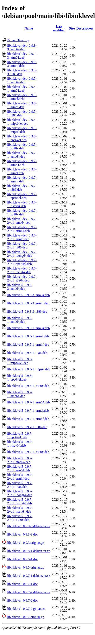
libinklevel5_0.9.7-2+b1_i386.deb (19, 484)
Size (72, 28)
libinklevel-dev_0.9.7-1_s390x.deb (22, 212)
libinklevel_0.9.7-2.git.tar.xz (26, 608)
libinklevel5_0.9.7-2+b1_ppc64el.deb (19, 501)
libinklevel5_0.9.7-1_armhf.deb (28, 419)
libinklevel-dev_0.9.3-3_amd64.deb (22, 47)
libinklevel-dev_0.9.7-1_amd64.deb (22, 154)
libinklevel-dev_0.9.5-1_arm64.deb (22, 88)
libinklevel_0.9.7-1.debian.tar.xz (28, 575)
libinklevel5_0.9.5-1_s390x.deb (28, 386)
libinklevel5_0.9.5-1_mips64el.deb (19, 361)
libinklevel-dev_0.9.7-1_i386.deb (22, 187)
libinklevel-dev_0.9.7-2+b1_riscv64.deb (22, 270)
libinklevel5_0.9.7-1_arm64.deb (28, 402)
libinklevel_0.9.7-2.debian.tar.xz (28, 592)
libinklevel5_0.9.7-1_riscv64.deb (19, 443)
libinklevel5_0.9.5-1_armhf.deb (28, 344)
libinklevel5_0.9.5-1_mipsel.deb (28, 369)
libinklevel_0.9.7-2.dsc (22, 600)
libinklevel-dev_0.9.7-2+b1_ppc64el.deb (22, 262)
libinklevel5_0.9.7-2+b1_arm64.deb (19, 468)
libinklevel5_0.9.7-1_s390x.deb (28, 452)
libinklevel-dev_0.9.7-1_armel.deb (22, 171)
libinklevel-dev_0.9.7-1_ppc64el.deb (22, 196)
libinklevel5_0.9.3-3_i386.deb (27, 311)
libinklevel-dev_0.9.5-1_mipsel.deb (22, 130)
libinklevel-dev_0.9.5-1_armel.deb (22, 97)
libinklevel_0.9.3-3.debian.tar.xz (28, 526)
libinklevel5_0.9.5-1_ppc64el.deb (19, 377)
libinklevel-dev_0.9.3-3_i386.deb (22, 72)
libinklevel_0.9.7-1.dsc (22, 584)
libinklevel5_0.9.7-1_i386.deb (27, 427)
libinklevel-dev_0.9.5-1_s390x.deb (22, 146)
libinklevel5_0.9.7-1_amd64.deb (19, 394)
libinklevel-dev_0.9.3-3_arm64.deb (22, 55)
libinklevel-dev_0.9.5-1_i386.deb (22, 113)
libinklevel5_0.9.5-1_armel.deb (28, 336)
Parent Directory (18, 40)
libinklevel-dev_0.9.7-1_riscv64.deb (22, 204)
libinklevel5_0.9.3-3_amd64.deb (19, 286)
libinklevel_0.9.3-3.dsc (22, 534)
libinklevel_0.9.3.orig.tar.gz (25, 542)
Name (29, 28)
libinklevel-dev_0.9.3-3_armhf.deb (22, 63)
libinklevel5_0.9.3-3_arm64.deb (28, 295)
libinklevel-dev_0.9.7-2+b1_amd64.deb (22, 220)
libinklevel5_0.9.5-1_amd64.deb (19, 319)
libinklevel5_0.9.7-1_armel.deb (28, 410)
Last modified (59, 28)
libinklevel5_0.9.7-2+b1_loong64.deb (19, 493)
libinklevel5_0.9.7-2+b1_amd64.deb (19, 460)
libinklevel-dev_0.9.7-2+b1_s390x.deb (22, 278)
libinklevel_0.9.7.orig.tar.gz (25, 617)
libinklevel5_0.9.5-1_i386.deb (27, 353)
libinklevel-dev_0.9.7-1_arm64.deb (22, 163)
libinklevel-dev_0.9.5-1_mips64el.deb (22, 121)
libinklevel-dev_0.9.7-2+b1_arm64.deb (22, 229)
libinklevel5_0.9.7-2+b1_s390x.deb (19, 517)
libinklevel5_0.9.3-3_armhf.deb (28, 303)
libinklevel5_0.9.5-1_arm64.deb (28, 328)
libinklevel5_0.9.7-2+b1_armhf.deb (19, 476)
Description (84, 28)
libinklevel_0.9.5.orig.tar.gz (25, 567)
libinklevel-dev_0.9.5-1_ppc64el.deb (22, 138)
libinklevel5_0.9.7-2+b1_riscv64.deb (19, 509)
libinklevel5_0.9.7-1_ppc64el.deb (19, 435)
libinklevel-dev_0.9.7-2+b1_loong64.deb (22, 253)
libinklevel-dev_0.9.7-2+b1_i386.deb (22, 245)
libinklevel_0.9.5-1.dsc (22, 559)
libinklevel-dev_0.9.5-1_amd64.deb (22, 80)
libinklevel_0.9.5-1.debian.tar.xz (28, 551)
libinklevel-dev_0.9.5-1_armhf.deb (22, 105)
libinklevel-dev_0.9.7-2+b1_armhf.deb (22, 237)
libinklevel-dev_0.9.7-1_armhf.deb (22, 179)
